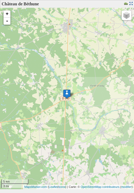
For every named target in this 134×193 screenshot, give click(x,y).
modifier (126, 186)
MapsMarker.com (35, 186)
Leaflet (53, 186)
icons (62, 186)
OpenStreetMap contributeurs (100, 186)
